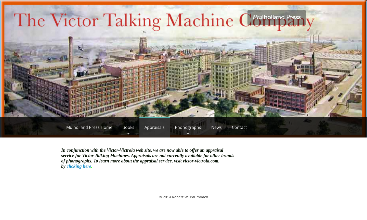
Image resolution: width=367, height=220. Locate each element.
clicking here (79, 166)
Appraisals (155, 127)
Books (128, 127)
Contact (239, 127)
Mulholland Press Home (89, 127)
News (216, 127)
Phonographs (188, 127)
